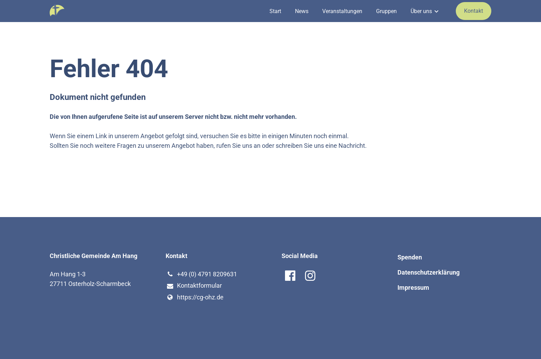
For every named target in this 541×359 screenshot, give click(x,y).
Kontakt (473, 11)
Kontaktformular (194, 285)
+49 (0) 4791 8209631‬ (201, 274)
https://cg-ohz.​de (195, 297)
